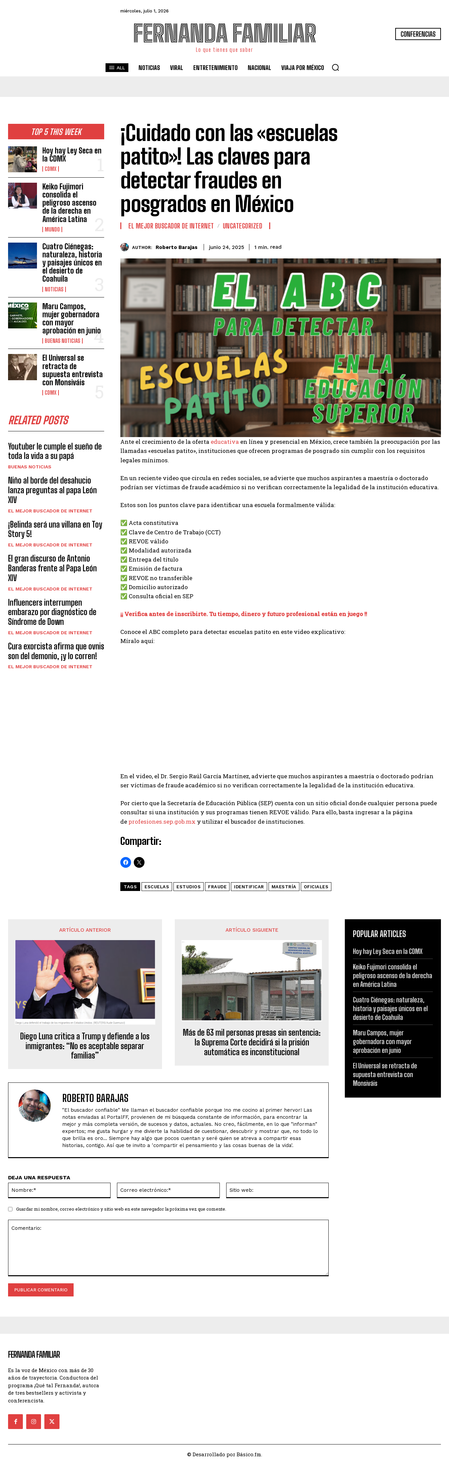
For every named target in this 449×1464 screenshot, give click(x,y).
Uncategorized (242, 225)
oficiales (316, 886)
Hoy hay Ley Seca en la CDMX (71, 154)
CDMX (50, 169)
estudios (188, 886)
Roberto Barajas (177, 247)
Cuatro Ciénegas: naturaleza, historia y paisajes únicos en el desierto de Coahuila (72, 263)
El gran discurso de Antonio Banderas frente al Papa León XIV (52, 568)
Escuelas (157, 886)
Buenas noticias (62, 341)
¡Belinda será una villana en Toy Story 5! (55, 529)
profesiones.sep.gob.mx (162, 821)
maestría (284, 886)
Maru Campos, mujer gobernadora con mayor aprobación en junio (71, 318)
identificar (249, 886)
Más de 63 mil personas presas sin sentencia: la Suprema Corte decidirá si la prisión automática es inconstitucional (252, 1042)
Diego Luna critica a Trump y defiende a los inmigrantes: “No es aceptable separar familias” (85, 1046)
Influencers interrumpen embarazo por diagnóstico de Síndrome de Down (52, 612)
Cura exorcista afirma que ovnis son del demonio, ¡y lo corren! (56, 651)
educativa (225, 441)
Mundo (52, 229)
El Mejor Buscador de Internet (50, 510)
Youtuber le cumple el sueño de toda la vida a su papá (55, 451)
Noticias (54, 289)
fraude (217, 886)
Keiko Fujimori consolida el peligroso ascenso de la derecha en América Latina (69, 203)
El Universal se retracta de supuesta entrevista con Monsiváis (72, 370)
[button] (335, 67)
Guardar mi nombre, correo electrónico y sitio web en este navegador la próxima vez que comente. (121, 1209)
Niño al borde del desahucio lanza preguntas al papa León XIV (52, 490)
